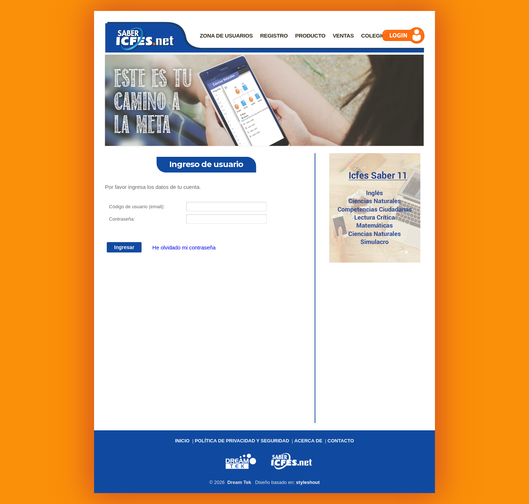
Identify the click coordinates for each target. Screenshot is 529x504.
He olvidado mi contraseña (184, 247)
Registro (274, 35)
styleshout (308, 482)
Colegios (375, 35)
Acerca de (308, 440)
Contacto (340, 440)
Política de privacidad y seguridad (242, 440)
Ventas (343, 35)
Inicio (182, 440)
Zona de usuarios (226, 35)
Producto (310, 35)
